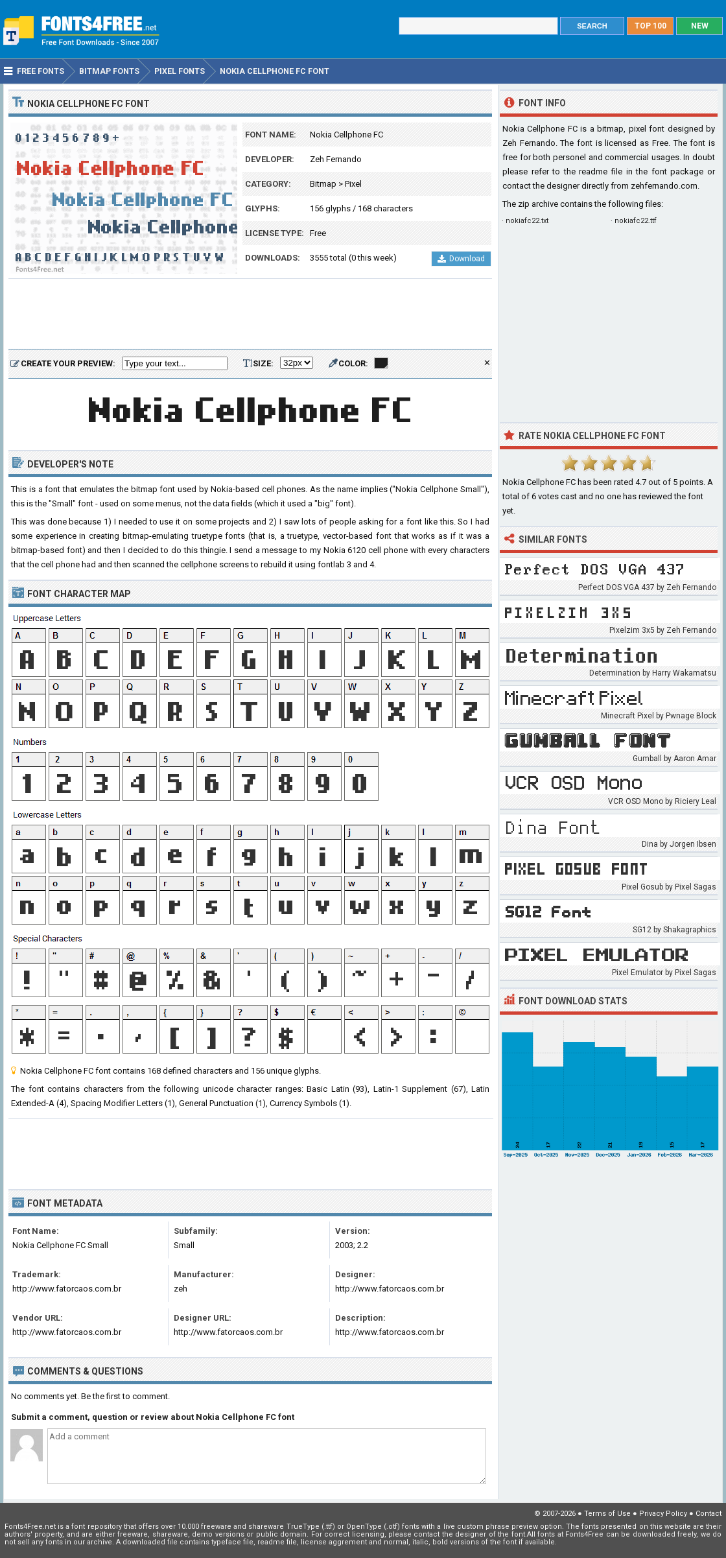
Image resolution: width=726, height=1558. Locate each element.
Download (461, 258)
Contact (708, 1513)
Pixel (353, 184)
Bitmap (323, 184)
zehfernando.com (664, 186)
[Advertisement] (250, 314)
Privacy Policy (663, 1513)
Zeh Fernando (336, 159)
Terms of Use (607, 1513)
